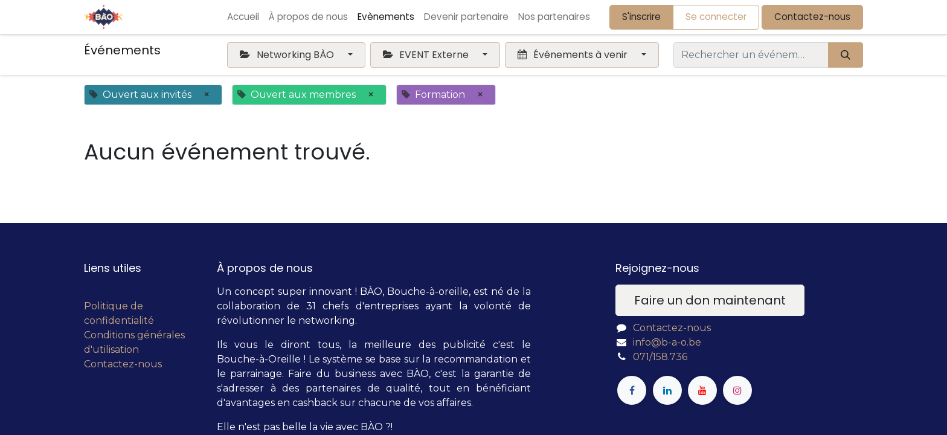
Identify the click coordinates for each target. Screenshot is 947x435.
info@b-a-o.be (667, 342)
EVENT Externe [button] (427, 55)
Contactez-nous (812, 16)
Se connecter (715, 16)
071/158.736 (660, 356)
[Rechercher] (845, 55)
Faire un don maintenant (710, 300)
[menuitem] (243, 17)
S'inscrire (641, 16)
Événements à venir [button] (573, 55)
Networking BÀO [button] (288, 55)
